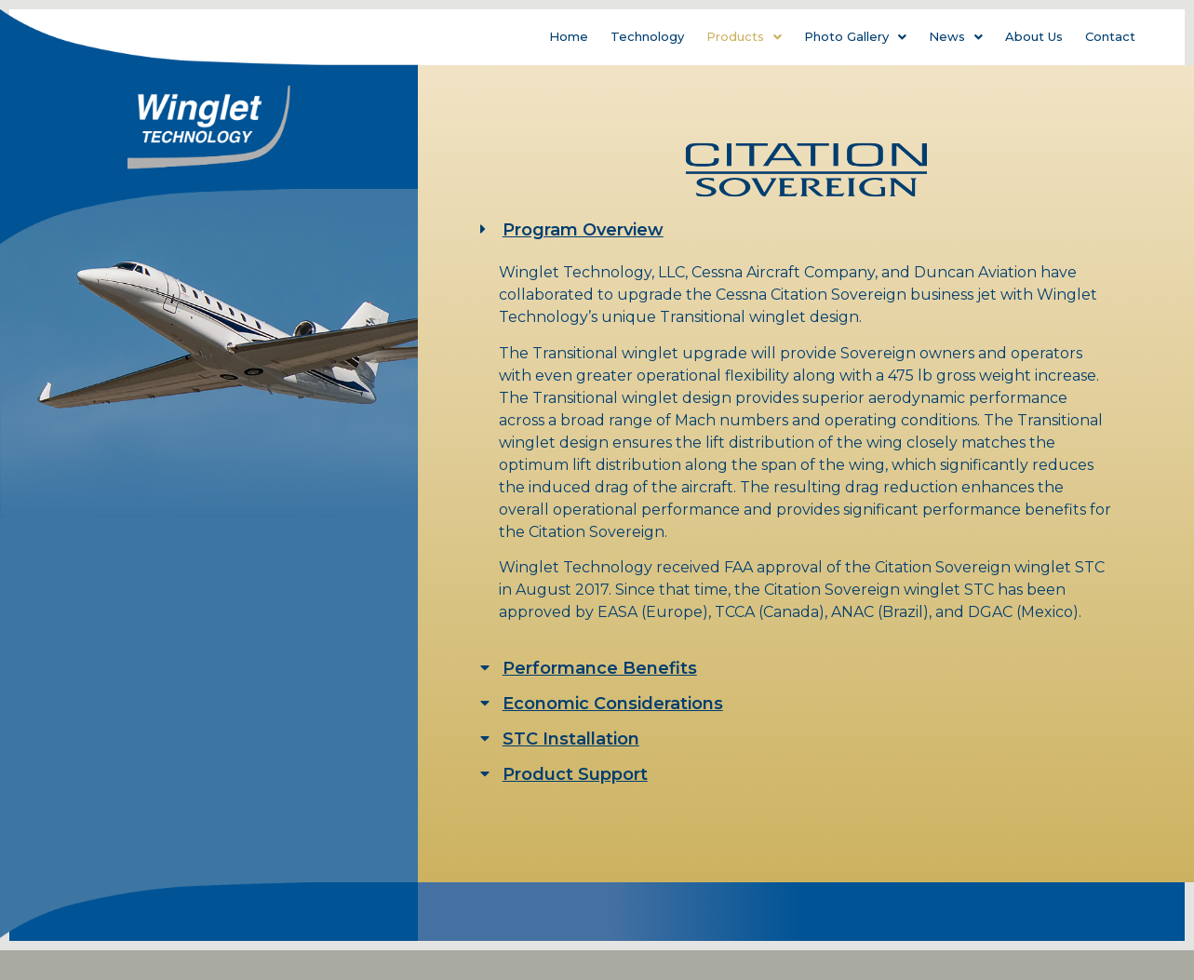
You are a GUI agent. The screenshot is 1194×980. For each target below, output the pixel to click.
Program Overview (583, 230)
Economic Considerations (613, 703)
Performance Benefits (600, 668)
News (956, 36)
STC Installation (571, 739)
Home (568, 36)
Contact (1110, 36)
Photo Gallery (855, 36)
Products (744, 36)
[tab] (806, 230)
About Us (1034, 36)
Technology (647, 36)
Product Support (575, 774)
